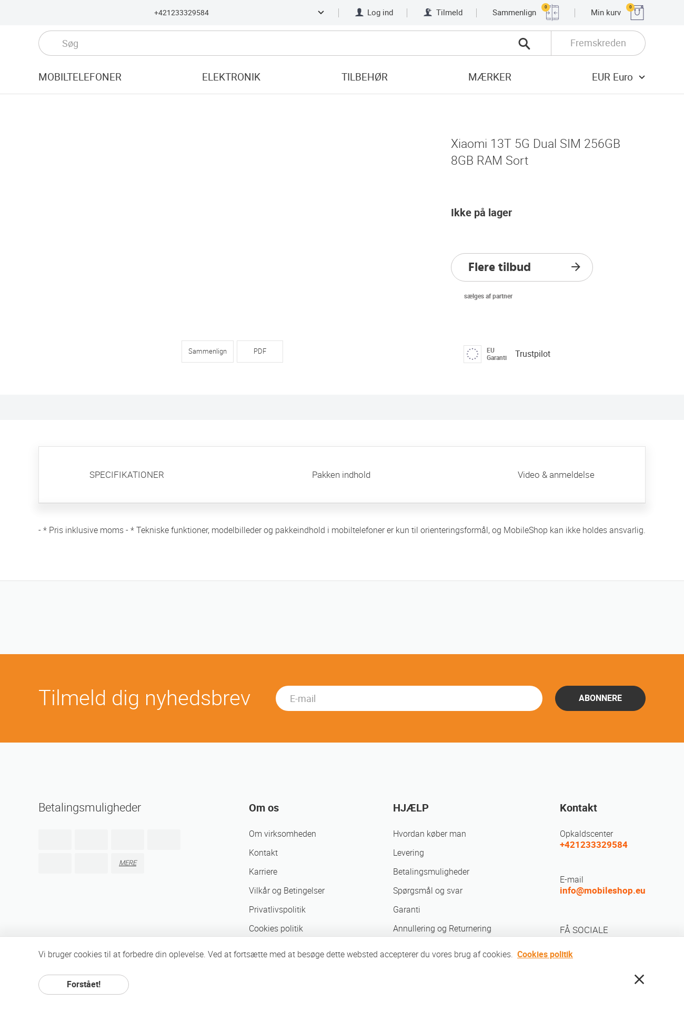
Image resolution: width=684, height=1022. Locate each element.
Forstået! (83, 984)
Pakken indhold (341, 474)
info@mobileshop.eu (603, 890)
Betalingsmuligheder (431, 872)
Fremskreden (598, 42)
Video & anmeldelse (556, 474)
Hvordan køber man (429, 834)
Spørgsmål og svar (427, 891)
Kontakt (263, 853)
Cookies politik (276, 929)
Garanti (406, 910)
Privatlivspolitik (277, 910)
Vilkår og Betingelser (287, 891)
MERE (127, 863)
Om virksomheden (282, 834)
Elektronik (231, 77)
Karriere (263, 872)
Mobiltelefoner (80, 77)
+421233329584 (181, 12)
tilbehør (364, 77)
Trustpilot (532, 354)
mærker (489, 77)
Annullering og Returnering (442, 929)
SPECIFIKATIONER (126, 474)
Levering (408, 853)
